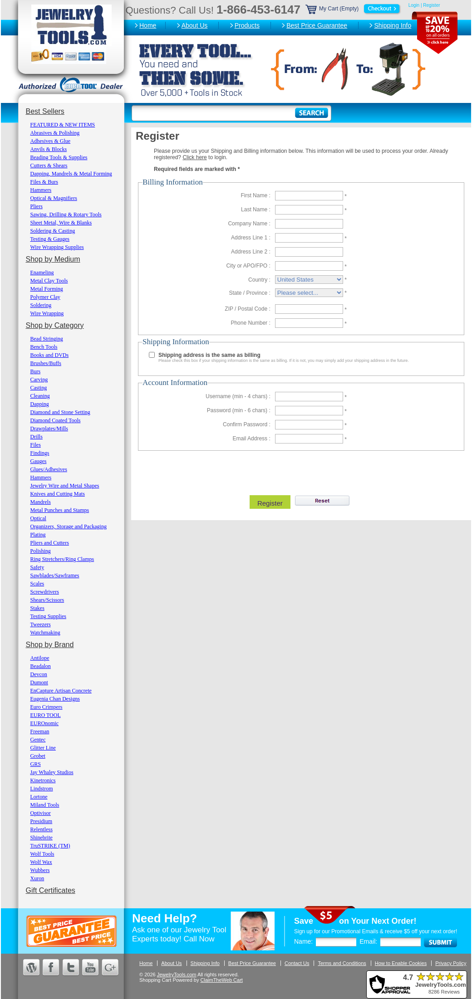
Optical (38, 518)
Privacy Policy (450, 963)
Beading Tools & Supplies (59, 157)
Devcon (38, 674)
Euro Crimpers (46, 707)
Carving (39, 379)
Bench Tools (44, 347)
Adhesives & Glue (50, 141)
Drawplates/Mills (49, 428)
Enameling (42, 272)
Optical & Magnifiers (53, 198)
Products (247, 25)
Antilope (39, 658)
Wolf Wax (41, 862)
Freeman (39, 731)
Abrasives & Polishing (55, 133)
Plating (38, 534)
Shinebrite (41, 837)
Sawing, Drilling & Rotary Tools (66, 214)
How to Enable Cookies (401, 963)
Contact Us (297, 963)
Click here (194, 157)
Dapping (39, 404)
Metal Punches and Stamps (59, 510)
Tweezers (40, 624)
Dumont (39, 682)
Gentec (38, 739)
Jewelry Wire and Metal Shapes (64, 485)
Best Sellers (45, 111)
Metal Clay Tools (49, 281)
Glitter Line (43, 748)
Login (413, 5)
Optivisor (40, 813)
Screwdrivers (44, 592)
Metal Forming (46, 289)
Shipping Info (392, 25)
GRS (35, 764)
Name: (303, 941)
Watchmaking (45, 632)
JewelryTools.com (177, 974)
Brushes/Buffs (45, 363)
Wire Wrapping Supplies (57, 247)
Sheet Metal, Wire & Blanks (61, 222)
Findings (39, 453)
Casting (38, 388)
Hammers (41, 190)
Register (431, 5)
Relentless (41, 829)
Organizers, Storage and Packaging (68, 526)
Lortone (39, 797)
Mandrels (40, 502)
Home (147, 25)
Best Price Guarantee (316, 25)
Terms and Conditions (342, 963)
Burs (35, 371)
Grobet (37, 756)
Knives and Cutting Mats (57, 494)
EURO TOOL (45, 715)
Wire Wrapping (47, 313)
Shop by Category (55, 325)
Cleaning (40, 396)
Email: (368, 941)
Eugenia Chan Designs (55, 699)
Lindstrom (41, 788)
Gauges (38, 461)
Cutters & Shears (49, 165)
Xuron (37, 878)
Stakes (37, 608)
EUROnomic (44, 723)
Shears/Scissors (47, 600)
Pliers (36, 206)
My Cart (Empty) (353, 8)
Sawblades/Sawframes (54, 575)
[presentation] (300, 470)
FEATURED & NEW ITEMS (62, 125)
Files (35, 445)
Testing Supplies (48, 616)
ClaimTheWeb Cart (222, 980)
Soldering (41, 305)
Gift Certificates (50, 890)
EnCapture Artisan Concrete (61, 690)
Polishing (40, 551)
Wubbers (40, 870)
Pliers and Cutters (49, 543)
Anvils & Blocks (48, 149)
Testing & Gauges (49, 239)
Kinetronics (43, 780)
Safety (37, 567)
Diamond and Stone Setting (60, 412)
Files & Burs (44, 182)
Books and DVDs (49, 355)
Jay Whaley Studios (52, 772)
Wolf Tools (42, 854)
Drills (36, 437)
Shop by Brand (50, 644)
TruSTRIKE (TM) (50, 846)
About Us (195, 25)
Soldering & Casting (52, 231)
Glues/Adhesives (48, 469)
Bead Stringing (46, 339)
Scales (37, 583)
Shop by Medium (53, 259)
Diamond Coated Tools (55, 420)
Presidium (41, 821)
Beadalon (40, 666)
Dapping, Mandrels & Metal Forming (71, 174)
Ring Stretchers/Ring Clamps (62, 559)
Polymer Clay (45, 297)
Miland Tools (44, 805)
